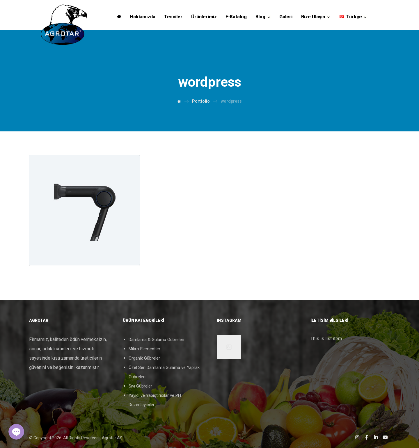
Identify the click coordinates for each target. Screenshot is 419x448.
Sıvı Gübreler (140, 386)
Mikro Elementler (144, 348)
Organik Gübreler (144, 358)
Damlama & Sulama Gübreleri (156, 339)
